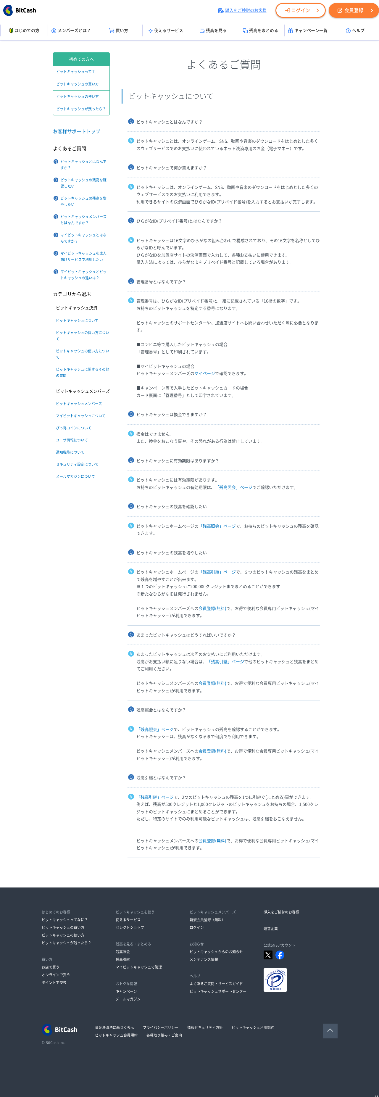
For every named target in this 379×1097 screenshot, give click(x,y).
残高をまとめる (260, 30)
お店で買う (50, 967)
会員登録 (350, 10)
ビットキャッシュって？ (75, 71)
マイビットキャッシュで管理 (139, 967)
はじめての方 (23, 31)
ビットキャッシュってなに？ (65, 920)
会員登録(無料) (212, 608)
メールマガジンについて (75, 476)
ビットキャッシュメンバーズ (79, 403)
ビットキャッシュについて (77, 320)
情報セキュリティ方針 (205, 1027)
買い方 (118, 30)
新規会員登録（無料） (207, 920)
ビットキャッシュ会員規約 (116, 1035)
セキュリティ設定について (77, 464)
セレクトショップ (130, 927)
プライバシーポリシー (160, 1027)
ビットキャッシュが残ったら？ (81, 109)
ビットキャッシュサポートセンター (218, 991)
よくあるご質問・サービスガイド (216, 983)
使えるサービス (166, 30)
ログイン (297, 10)
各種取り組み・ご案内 (164, 1035)
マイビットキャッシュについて (81, 416)
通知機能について (70, 452)
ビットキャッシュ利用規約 (253, 1027)
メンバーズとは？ (71, 30)
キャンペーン (126, 991)
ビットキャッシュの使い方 (77, 96)
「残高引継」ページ (217, 572)
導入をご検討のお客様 (242, 10)
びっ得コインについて (73, 428)
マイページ (204, 373)
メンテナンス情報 (204, 959)
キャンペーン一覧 (308, 30)
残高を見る (213, 30)
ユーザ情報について (72, 440)
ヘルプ (355, 30)
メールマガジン (128, 999)
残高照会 (123, 951)
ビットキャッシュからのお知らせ (216, 951)
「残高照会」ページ (233, 487)
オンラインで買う (56, 975)
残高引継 (123, 959)
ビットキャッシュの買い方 (77, 84)
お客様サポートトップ (76, 131)
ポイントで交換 (54, 982)
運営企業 (271, 928)
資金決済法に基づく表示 (114, 1027)
